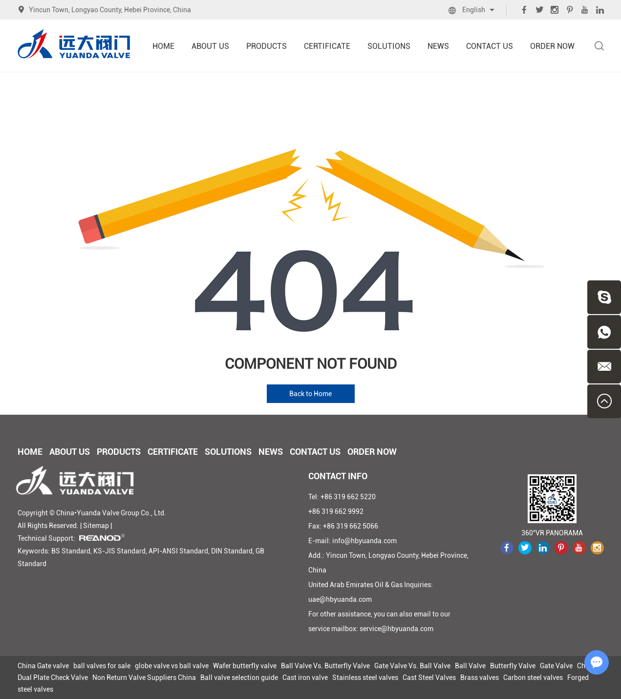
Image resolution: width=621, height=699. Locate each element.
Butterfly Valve (512, 666)
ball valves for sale (101, 666)
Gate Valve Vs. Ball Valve (412, 666)
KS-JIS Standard (119, 551)
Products (266, 46)
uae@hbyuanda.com (340, 599)
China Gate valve (43, 666)
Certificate (327, 46)
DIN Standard (232, 551)
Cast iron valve (305, 677)
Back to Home (310, 394)
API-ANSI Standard (178, 551)
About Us (210, 46)
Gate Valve (556, 666)
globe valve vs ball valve (172, 666)
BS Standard (70, 551)
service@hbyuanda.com (396, 629)
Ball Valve (470, 666)
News (438, 46)
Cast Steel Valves (429, 677)
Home (163, 46)
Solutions (388, 46)
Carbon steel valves (533, 677)
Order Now (552, 46)
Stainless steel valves (365, 677)
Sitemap (96, 526)
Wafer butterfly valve (245, 666)
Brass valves (479, 677)
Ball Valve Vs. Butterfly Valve (325, 666)
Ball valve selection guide (239, 677)
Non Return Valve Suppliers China (144, 677)
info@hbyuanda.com (364, 541)
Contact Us (489, 46)
